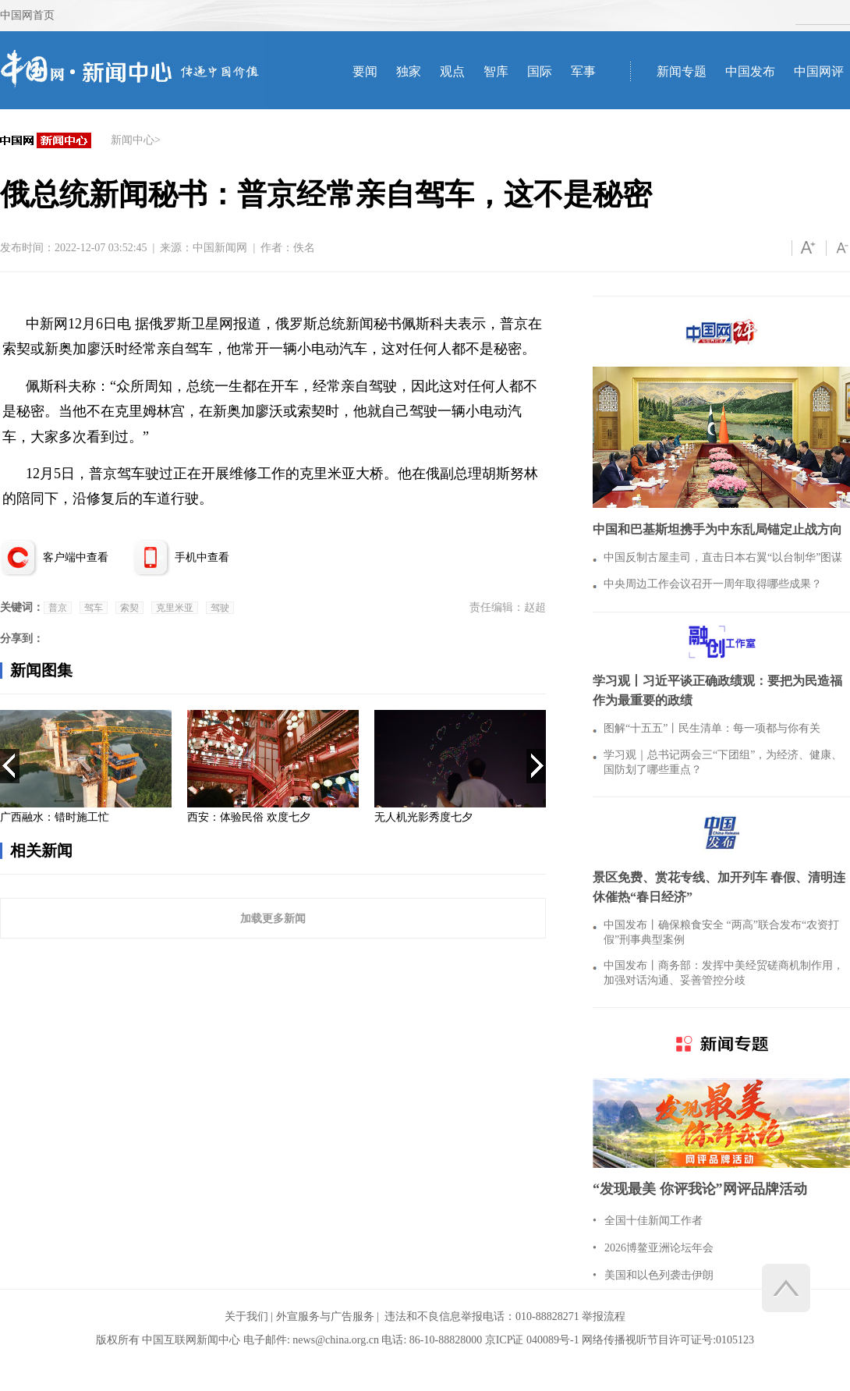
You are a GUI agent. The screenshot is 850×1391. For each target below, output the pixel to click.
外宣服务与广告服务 (325, 1316)
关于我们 (246, 1316)
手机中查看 (202, 557)
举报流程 (603, 1316)
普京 (57, 607)
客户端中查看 (75, 557)
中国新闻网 (220, 248)
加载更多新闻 (273, 918)
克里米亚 (174, 607)
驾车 (93, 607)
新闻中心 (132, 140)
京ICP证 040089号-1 (532, 1340)
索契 (129, 607)
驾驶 (220, 607)
